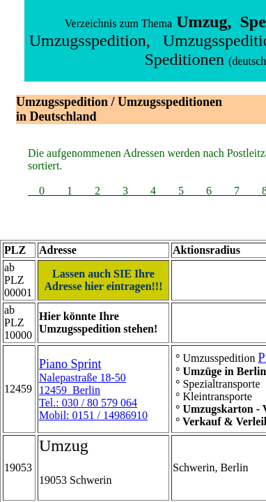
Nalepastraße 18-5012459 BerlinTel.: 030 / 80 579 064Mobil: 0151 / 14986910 (93, 389)
